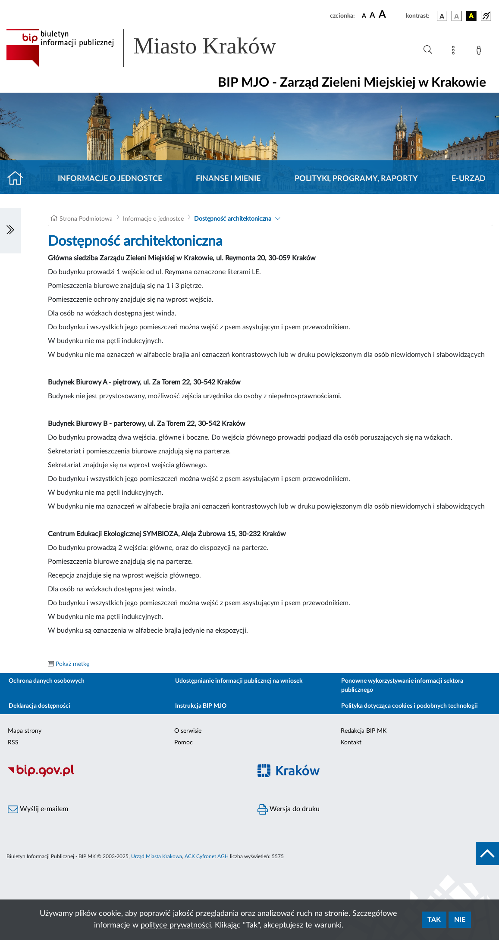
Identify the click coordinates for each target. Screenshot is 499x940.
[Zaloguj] (480, 52)
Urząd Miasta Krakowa (156, 856)
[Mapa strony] (455, 52)
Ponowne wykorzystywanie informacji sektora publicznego (402, 685)
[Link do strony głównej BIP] (153, 48)
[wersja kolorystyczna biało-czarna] (456, 15)
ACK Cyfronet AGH (207, 856)
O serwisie (187, 731)
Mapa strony (24, 731)
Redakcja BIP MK (363, 731)
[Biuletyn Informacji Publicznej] (124, 775)
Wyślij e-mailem (38, 809)
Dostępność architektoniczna (232, 219)
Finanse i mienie (228, 179)
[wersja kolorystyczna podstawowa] (442, 15)
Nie (459, 919)
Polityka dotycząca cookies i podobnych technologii (409, 706)
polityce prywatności (176, 925)
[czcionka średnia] (372, 16)
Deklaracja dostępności (39, 706)
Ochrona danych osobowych (47, 681)
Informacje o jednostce (110, 179)
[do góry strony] (487, 853)
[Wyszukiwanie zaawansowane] (428, 50)
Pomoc (183, 743)
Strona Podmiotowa (86, 219)
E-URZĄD (469, 179)
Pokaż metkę (72, 664)
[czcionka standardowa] (364, 15)
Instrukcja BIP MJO (200, 706)
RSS (13, 743)
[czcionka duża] (391, 14)
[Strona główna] (18, 178)
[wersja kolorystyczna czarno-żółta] (471, 15)
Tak (434, 919)
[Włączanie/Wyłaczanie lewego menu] (10, 230)
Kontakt (351, 743)
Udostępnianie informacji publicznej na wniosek (238, 681)
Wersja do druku (288, 809)
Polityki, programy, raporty (356, 179)
